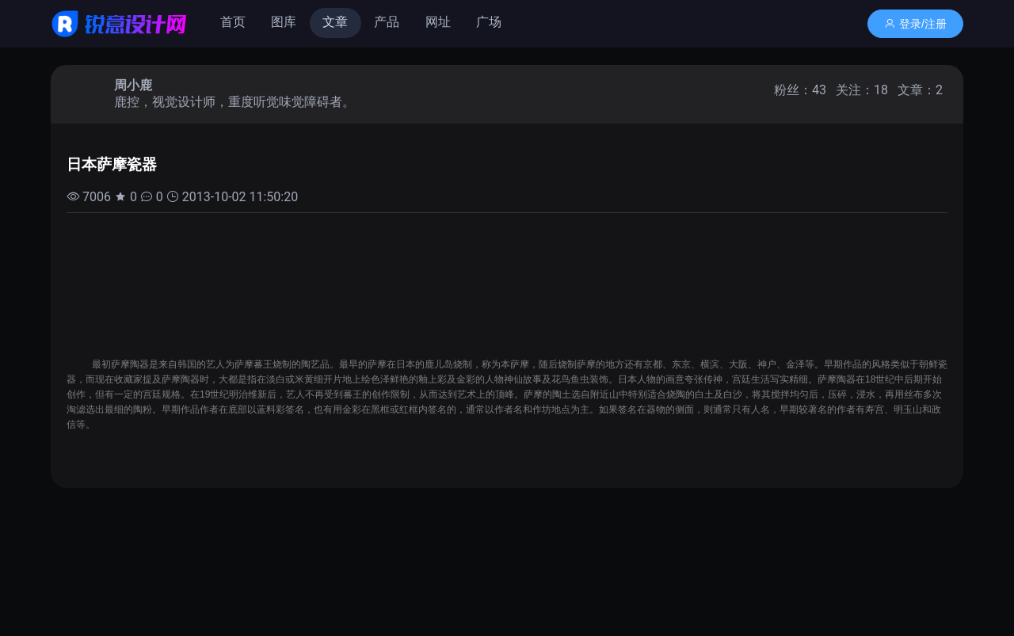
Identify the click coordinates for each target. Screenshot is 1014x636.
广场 (488, 21)
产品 (386, 21)
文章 (335, 21)
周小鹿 (133, 85)
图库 (283, 21)
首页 (233, 21)
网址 (438, 21)
